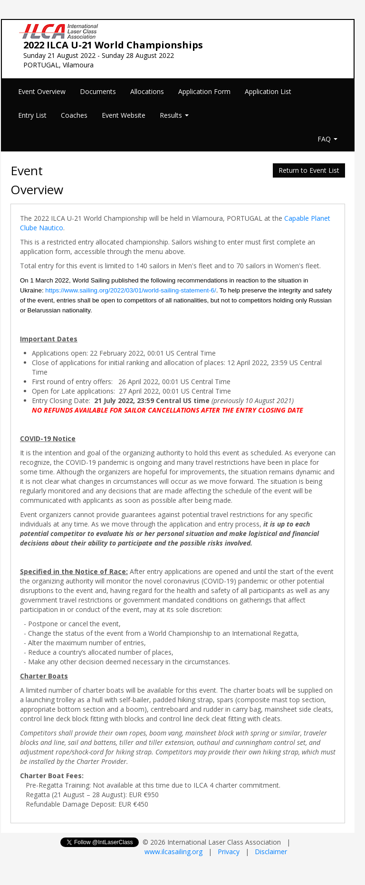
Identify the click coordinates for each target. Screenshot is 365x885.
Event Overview (42, 91)
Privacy (229, 851)
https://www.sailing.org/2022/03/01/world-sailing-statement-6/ (130, 290)
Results (174, 115)
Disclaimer (271, 851)
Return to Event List (309, 170)
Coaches (74, 115)
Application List (268, 91)
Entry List (32, 115)
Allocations (147, 91)
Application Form (204, 91)
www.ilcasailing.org (173, 851)
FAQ (327, 138)
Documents (98, 91)
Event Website (123, 115)
